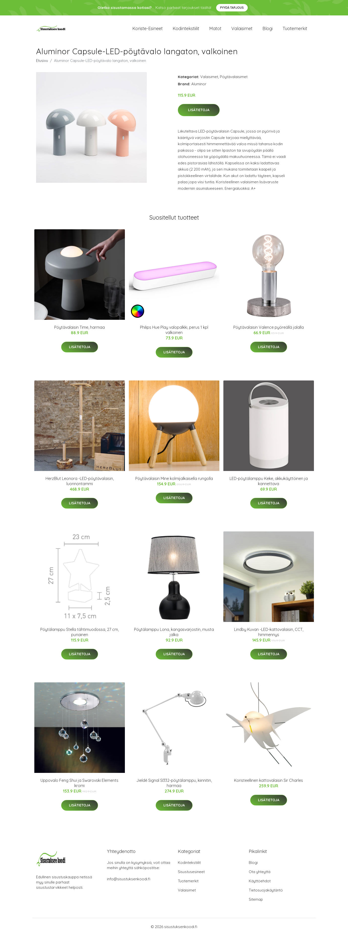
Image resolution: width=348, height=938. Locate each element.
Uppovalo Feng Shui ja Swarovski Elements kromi (79, 786)
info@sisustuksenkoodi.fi (128, 881)
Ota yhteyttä (259, 874)
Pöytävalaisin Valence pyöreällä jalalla (268, 330)
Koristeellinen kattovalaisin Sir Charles (268, 783)
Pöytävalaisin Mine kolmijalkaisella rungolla (174, 480)
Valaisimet (241, 30)
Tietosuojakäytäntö (266, 893)
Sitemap (256, 902)
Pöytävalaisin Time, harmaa (79, 330)
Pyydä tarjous (232, 7)
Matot (215, 30)
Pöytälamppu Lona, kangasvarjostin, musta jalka (174, 634)
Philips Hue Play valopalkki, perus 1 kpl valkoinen (174, 333)
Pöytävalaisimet (234, 79)
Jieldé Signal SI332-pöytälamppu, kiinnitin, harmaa (174, 786)
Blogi (267, 30)
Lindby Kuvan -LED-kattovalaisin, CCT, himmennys (268, 634)
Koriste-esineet (147, 30)
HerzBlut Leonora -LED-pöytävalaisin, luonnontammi (80, 483)
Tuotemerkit (295, 30)
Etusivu (42, 63)
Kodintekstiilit (186, 30)
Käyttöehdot (260, 883)
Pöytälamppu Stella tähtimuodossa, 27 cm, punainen (79, 634)
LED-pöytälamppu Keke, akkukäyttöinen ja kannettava (269, 483)
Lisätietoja (198, 112)
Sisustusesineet (191, 874)
